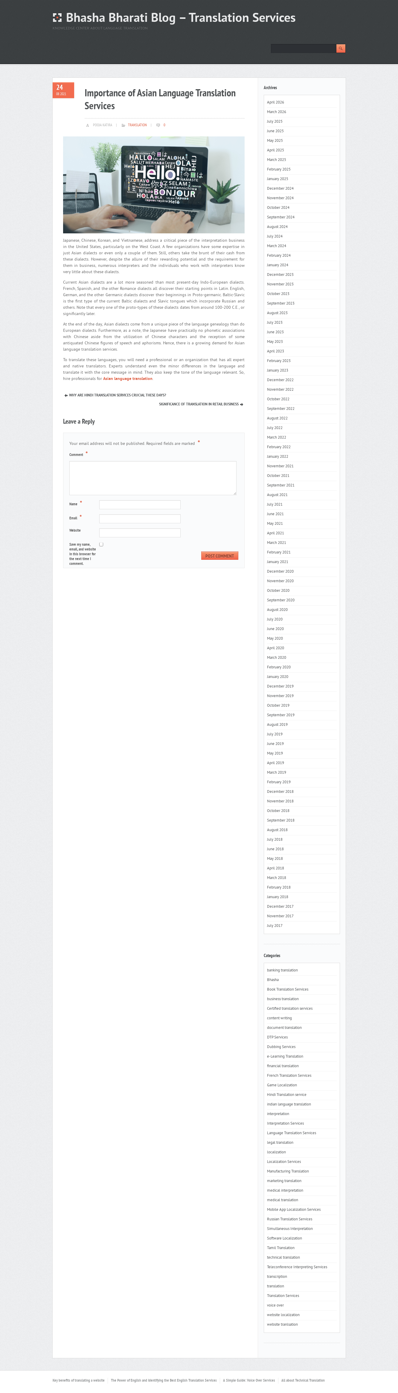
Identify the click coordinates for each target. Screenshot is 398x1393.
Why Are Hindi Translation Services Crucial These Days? (117, 395)
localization (276, 1152)
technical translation (283, 1257)
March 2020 (276, 658)
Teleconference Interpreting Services (297, 1267)
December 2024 (280, 188)
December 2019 (280, 686)
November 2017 (280, 916)
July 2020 (275, 619)
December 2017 (280, 906)
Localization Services (284, 1162)
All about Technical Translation (303, 1380)
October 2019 (278, 705)
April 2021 (275, 533)
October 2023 (278, 294)
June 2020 (275, 629)
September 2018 (281, 820)
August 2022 (277, 418)
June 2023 (275, 332)
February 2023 (279, 361)
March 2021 (276, 543)
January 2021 (277, 562)
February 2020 (279, 667)
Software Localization (284, 1238)
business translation (283, 999)
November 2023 (280, 284)
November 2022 (280, 389)
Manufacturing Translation (288, 1171)
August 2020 (277, 610)
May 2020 (275, 638)
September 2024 (281, 217)
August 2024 (277, 227)
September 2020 (281, 600)
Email (76, 517)
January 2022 (277, 456)
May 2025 (275, 141)
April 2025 (275, 150)
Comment (79, 454)
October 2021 (278, 476)
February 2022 (279, 447)
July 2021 (275, 504)
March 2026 (276, 112)
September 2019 (281, 715)
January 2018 (277, 897)
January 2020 (277, 677)
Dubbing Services (281, 1047)
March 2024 (276, 246)
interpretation (278, 1114)
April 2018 (275, 868)
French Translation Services (289, 1075)
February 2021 (279, 552)
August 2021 (277, 495)
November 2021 (280, 466)
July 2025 (275, 121)
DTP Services (277, 1037)
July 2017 (275, 926)
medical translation (282, 1200)
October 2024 (278, 208)
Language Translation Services (291, 1133)
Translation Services (283, 1296)
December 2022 (280, 380)
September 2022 (281, 409)
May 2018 (275, 859)
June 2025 (275, 131)
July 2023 (275, 322)
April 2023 (275, 351)
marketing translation (284, 1181)
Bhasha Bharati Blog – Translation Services (181, 19)
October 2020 (278, 590)
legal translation (280, 1142)
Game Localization (282, 1085)
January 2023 (277, 370)
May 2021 (275, 523)
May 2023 (275, 342)
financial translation (283, 1066)
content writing (279, 1018)
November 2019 (280, 696)
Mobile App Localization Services (294, 1210)
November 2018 (280, 801)
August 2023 (277, 313)
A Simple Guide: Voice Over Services (249, 1380)
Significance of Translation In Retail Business (199, 404)
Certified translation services (289, 1008)
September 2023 (281, 303)
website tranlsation (282, 1324)
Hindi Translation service (286, 1095)
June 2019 (275, 744)
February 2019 (279, 782)
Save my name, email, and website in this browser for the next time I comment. (82, 554)
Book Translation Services (287, 989)
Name (76, 503)
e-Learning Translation (285, 1056)
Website (75, 530)
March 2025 (276, 160)
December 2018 (280, 792)
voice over (275, 1305)
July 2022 (275, 428)
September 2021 (281, 485)
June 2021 (275, 514)
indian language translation (289, 1104)
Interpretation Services (285, 1123)
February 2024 (279, 255)
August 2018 (277, 830)
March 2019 (276, 772)
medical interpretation (285, 1190)
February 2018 (279, 887)
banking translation (282, 970)
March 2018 (276, 878)
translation (137, 125)
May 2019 (275, 753)
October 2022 (278, 399)
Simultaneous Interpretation (290, 1229)
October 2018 (278, 811)
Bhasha (273, 980)
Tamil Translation (281, 1248)
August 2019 (277, 725)
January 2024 (277, 265)
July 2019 (275, 734)
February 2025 (279, 169)
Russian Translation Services (289, 1219)
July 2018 (275, 839)
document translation (284, 1028)
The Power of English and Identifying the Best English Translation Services (164, 1380)
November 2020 (280, 581)
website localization (283, 1315)
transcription (277, 1277)
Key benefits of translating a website (79, 1380)
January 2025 (277, 179)
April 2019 (275, 763)
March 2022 (276, 437)
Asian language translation (128, 378)
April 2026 (275, 102)
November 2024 (280, 198)
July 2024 (275, 236)
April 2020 (275, 648)
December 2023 (280, 275)
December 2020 (280, 571)
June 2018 (275, 849)
